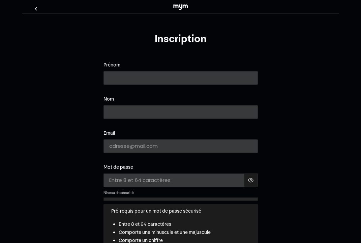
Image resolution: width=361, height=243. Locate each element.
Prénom (111, 65)
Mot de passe (118, 167)
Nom (108, 99)
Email (109, 133)
